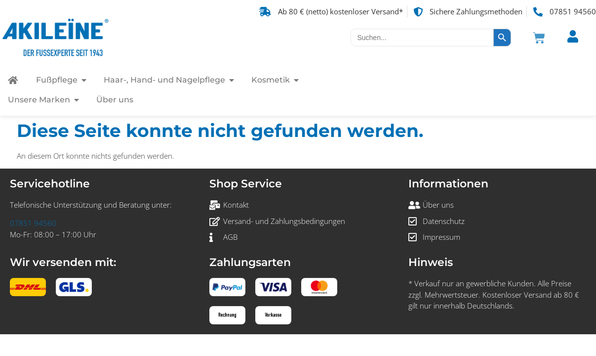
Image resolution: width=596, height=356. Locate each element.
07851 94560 (33, 223)
